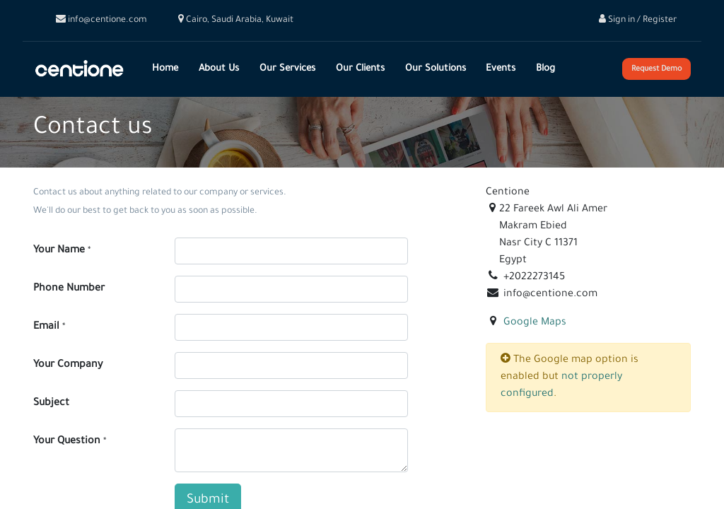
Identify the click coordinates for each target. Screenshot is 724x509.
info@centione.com (101, 20)
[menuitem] (165, 69)
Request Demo (656, 69)
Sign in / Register (638, 20)
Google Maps (534, 323)
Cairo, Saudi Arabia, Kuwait (235, 20)
